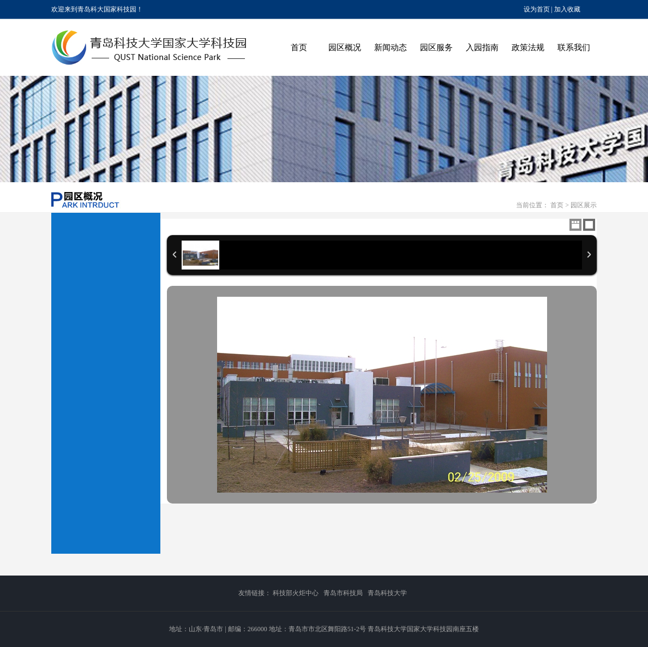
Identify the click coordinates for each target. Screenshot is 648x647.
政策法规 (528, 47)
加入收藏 (567, 9)
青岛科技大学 (387, 593)
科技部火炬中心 (296, 593)
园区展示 (584, 205)
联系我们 (573, 47)
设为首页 (537, 9)
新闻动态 (390, 47)
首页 (299, 47)
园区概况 (344, 47)
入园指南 (482, 47)
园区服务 (436, 47)
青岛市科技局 (343, 593)
